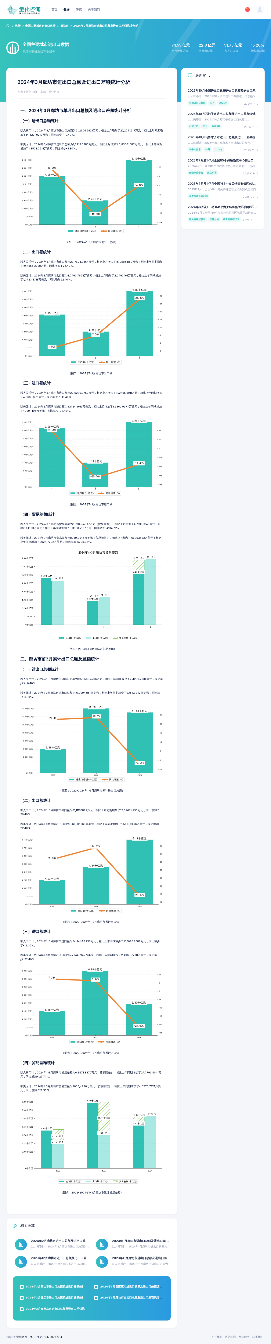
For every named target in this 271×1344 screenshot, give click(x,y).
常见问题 (230, 1336)
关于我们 (216, 1336)
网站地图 (244, 1336)
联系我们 (257, 1336)
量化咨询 (21, 1336)
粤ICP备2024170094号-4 (46, 1336)
